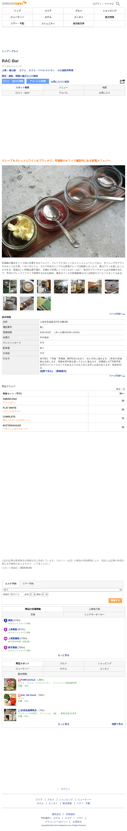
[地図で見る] (46, 371)
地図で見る (117, 724)
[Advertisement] (63, 38)
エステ (68, 818)
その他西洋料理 (65, 70)
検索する (115, 600)
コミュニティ (48, 23)
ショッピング (109, 10)
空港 (33, 614)
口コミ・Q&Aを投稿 (13, 81)
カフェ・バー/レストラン (41, 70)
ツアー (80, 818)
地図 (104, 87)
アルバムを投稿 (38, 81)
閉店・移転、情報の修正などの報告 (20, 76)
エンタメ (78, 17)
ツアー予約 (28, 583)
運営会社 (56, 814)
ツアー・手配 (17, 23)
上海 (4, 70)
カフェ (22, 70)
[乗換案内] (61, 371)
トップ (17, 10)
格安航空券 (78, 23)
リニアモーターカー (94, 614)
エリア (48, 10)
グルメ (78, 10)
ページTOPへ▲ (117, 314)
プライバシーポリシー (56, 821)
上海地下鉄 (94, 609)
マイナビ (109, 3)
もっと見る (63, 655)
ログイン (97, 3)
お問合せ (77, 821)
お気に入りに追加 (60, 81)
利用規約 (70, 814)
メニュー (63, 87)
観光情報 (109, 17)
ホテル (48, 17)
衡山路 (12, 70)
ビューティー (17, 17)
